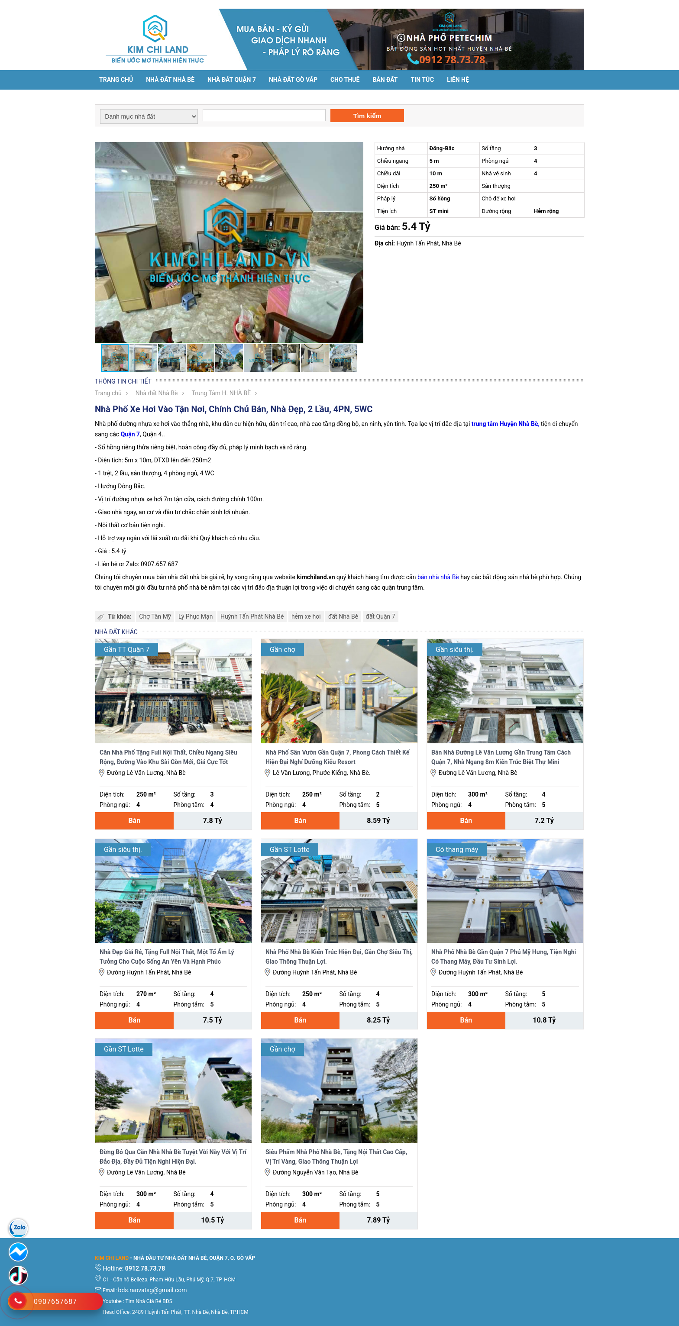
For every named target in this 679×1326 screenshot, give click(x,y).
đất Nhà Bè (343, 616)
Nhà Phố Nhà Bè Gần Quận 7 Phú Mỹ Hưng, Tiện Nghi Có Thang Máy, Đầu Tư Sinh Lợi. (503, 957)
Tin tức (422, 79)
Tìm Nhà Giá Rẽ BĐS (149, 1301)
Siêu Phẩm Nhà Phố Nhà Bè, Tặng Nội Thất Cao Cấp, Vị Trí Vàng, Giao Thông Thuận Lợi (336, 1157)
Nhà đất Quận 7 (231, 79)
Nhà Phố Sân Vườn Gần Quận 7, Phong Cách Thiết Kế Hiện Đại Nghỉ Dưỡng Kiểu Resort (337, 757)
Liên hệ (458, 79)
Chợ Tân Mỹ (155, 616)
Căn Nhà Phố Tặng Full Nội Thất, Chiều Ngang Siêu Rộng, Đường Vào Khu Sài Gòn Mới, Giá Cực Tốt (168, 757)
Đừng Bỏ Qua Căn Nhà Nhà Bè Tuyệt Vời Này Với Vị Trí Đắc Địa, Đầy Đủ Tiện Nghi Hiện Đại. (173, 1157)
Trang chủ (116, 79)
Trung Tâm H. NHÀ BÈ (221, 393)
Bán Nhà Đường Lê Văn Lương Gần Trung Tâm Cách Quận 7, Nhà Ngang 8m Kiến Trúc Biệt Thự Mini (501, 757)
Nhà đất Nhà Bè (170, 79)
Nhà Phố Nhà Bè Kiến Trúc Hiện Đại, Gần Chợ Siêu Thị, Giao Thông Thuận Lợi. (339, 957)
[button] (355, 150)
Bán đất (385, 79)
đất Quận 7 (380, 616)
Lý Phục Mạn (195, 616)
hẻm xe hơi (306, 616)
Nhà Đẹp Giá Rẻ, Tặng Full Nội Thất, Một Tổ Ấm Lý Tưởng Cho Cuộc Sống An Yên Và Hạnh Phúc (167, 957)
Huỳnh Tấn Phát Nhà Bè (252, 616)
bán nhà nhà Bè (438, 577)
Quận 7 (130, 434)
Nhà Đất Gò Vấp (293, 79)
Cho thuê (344, 79)
